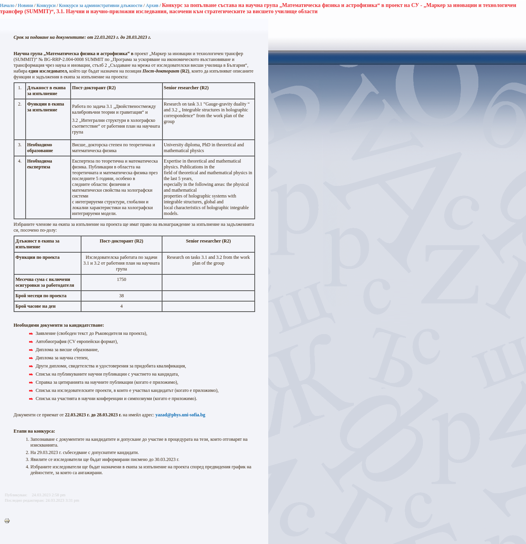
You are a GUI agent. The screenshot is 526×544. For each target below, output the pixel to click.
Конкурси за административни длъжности (100, 5)
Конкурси (45, 5)
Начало (7, 5)
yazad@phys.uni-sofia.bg (180, 415)
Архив (152, 5)
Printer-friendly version (9, 521)
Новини (25, 5)
